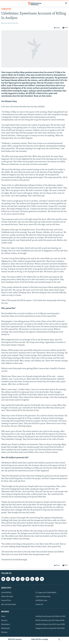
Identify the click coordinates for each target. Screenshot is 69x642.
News (3, 616)
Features (4, 620)
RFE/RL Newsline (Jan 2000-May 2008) (49, 620)
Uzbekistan (6, 9)
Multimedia (5, 628)
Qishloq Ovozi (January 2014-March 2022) (50, 616)
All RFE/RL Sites (41, 600)
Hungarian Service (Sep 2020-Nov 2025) (50, 628)
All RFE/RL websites (15, 639)
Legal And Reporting (42, 596)
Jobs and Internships (8, 604)
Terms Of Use (6, 600)
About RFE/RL (6, 592)
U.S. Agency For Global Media (45, 592)
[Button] (57, 28)
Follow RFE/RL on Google (39, 639)
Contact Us (39, 604)
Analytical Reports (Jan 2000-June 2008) (50, 624)
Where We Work (7, 596)
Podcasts (4, 632)
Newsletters (5, 624)
